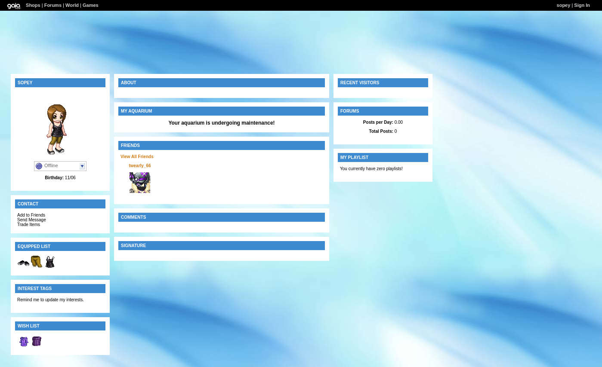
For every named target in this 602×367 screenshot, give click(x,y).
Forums (53, 5)
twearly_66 (140, 165)
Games (91, 5)
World (72, 5)
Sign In (582, 5)
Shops (33, 5)
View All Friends (137, 156)
